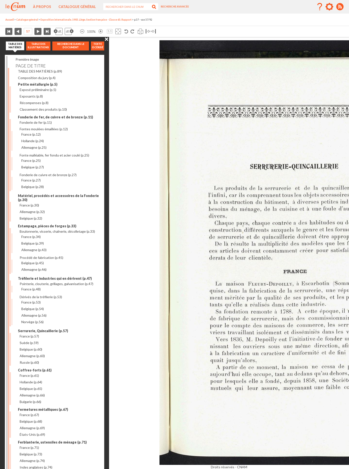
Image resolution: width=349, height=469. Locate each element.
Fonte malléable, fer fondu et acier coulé (54, 155)
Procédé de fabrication (41, 257)
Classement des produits (43, 109)
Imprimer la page (140, 31)
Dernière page (47, 31)
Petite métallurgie (37, 84)
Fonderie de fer (36, 122)
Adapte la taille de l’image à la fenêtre (118, 31)
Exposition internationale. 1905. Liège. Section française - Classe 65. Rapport (86, 19)
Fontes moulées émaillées (44, 129)
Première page (8, 31)
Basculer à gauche (148, 31)
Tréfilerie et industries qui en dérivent (55, 278)
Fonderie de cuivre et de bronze (48, 175)
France (31, 134)
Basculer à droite (153, 31)
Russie (29, 362)
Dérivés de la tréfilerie (41, 297)
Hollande (32, 141)
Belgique (32, 167)
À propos (42, 7)
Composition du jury (37, 78)
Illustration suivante (69, 31)
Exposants (31, 96)
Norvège (32, 322)
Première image (27, 59)
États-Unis (32, 434)
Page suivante (37, 31)
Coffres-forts (35, 370)
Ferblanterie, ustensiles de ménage (52, 442)
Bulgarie (30, 402)
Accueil (9, 19)
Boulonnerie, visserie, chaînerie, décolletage (57, 231)
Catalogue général (77, 7)
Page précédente (18, 31)
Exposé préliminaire (38, 90)
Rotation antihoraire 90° (126, 31)
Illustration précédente (58, 31)
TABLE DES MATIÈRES (40, 71)
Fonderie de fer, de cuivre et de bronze (55, 117)
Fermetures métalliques (43, 409)
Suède (29, 343)
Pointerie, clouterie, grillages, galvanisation (56, 284)
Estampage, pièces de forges (47, 226)
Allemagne (34, 147)
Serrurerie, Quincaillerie (43, 331)
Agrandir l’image (100, 31)
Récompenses (34, 103)
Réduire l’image (82, 31)
